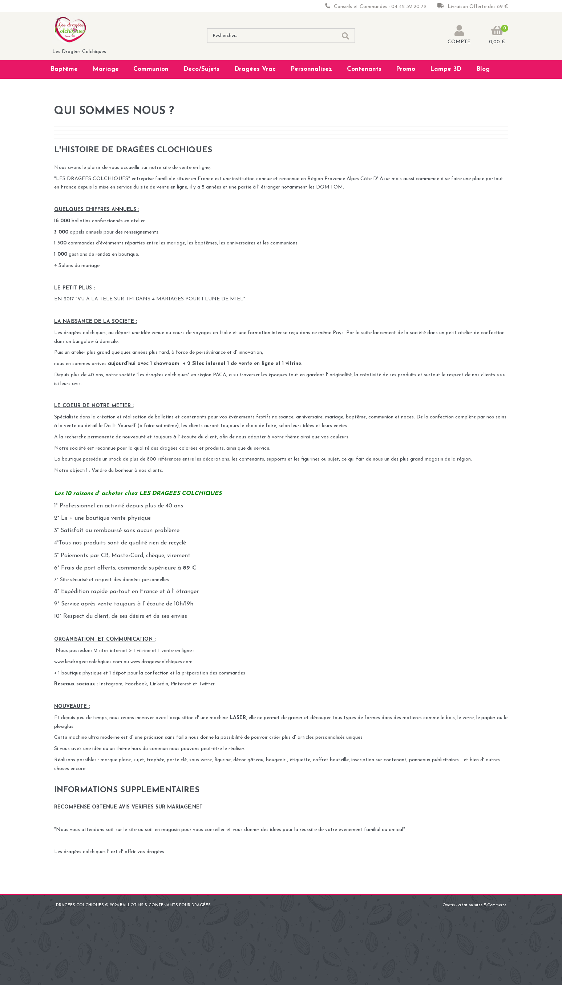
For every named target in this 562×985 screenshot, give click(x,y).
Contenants (364, 69)
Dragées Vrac (255, 69)
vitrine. (294, 363)
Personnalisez (311, 69)
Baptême (64, 69)
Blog (483, 69)
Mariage (106, 69)
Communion (151, 69)
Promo (405, 69)
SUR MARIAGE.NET (179, 807)
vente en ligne (256, 363)
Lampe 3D (445, 69)
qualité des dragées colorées (166, 448)
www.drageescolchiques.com (161, 662)
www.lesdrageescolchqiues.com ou (92, 662)
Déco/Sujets (201, 69)
